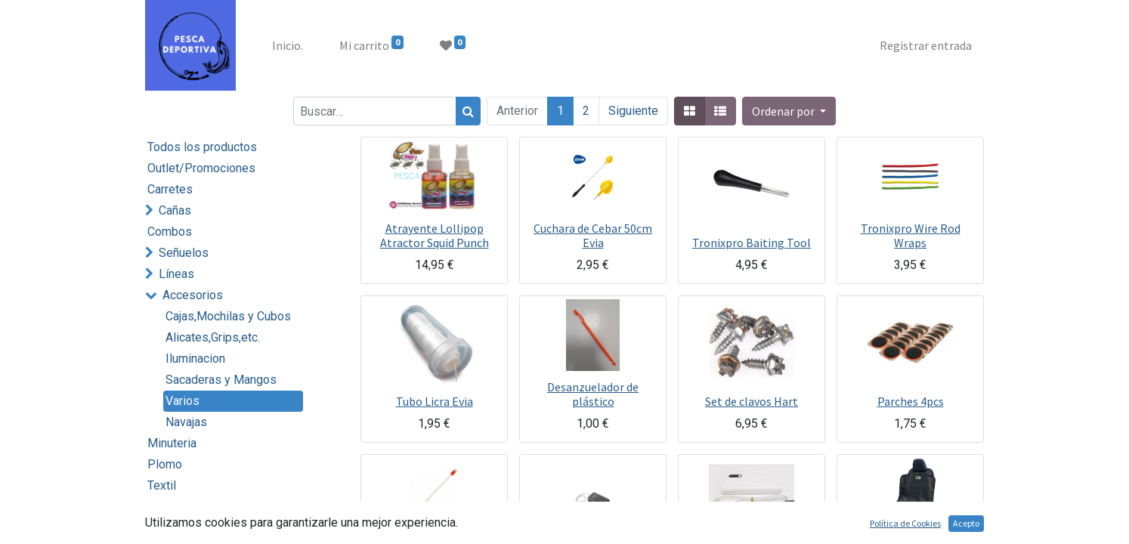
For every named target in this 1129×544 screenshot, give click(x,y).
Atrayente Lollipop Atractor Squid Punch (434, 235)
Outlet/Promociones (201, 168)
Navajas (186, 422)
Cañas (175, 210)
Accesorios (192, 295)
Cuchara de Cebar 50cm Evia (593, 235)
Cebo (161, 506)
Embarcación (192, 528)
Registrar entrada (926, 45)
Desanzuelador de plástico (593, 394)
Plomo (164, 464)
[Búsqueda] (468, 111)
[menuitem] (287, 45)
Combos (169, 231)
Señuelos (184, 253)
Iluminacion (195, 358)
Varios (182, 401)
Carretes (170, 189)
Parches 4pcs (910, 401)
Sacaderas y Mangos (221, 379)
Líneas (176, 274)
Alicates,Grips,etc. (212, 337)
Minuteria (171, 443)
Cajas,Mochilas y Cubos (228, 316)
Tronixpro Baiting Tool (751, 242)
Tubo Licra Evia (434, 401)
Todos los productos (202, 147)
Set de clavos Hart (751, 401)
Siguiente (633, 111)
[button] (789, 111)
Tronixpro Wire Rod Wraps (910, 235)
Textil (161, 485)
